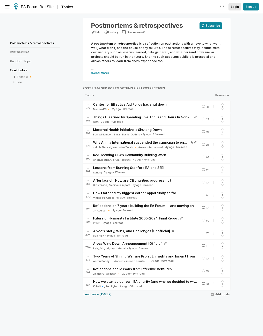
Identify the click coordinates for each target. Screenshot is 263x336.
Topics (67, 7)
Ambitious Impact (119, 185)
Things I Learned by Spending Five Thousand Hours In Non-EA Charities (151, 117)
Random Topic (21, 61)
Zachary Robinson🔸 (106, 273)
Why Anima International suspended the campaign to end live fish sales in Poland (158, 142)
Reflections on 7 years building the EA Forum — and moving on (143, 206)
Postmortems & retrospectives (32, 43)
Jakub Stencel (102, 147)
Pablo (96, 223)
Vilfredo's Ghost (103, 197)
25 (205, 145)
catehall (121, 248)
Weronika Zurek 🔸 (125, 147)
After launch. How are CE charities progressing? (132, 180)
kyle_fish (98, 235)
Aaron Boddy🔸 (103, 261)
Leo (19, 82)
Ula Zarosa (100, 185)
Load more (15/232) (97, 294)
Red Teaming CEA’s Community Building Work (129, 155)
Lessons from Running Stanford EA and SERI (128, 168)
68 (205, 157)
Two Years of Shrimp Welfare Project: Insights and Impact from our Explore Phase (159, 256)
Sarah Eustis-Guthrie (127, 134)
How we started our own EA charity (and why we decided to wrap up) (148, 281)
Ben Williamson (102, 134)
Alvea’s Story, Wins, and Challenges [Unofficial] (131, 231)
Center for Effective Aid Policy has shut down (130, 104)
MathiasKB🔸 (101, 109)
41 (205, 107)
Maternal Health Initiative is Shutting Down (127, 130)
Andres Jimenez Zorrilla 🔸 (131, 261)
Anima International (150, 147)
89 (205, 220)
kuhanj (97, 172)
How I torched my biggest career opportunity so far (134, 193)
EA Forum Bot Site (34, 7)
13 (205, 182)
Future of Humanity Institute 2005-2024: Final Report (136, 218)
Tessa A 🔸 (24, 77)
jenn (96, 121)
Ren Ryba (112, 286)
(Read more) (100, 73)
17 (205, 208)
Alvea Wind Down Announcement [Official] (128, 243)
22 (205, 119)
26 (205, 170)
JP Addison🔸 (102, 210)
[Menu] (7, 7)
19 (205, 132)
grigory (110, 248)
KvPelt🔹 (98, 286)
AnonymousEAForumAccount (111, 159)
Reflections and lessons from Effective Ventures (132, 269)
